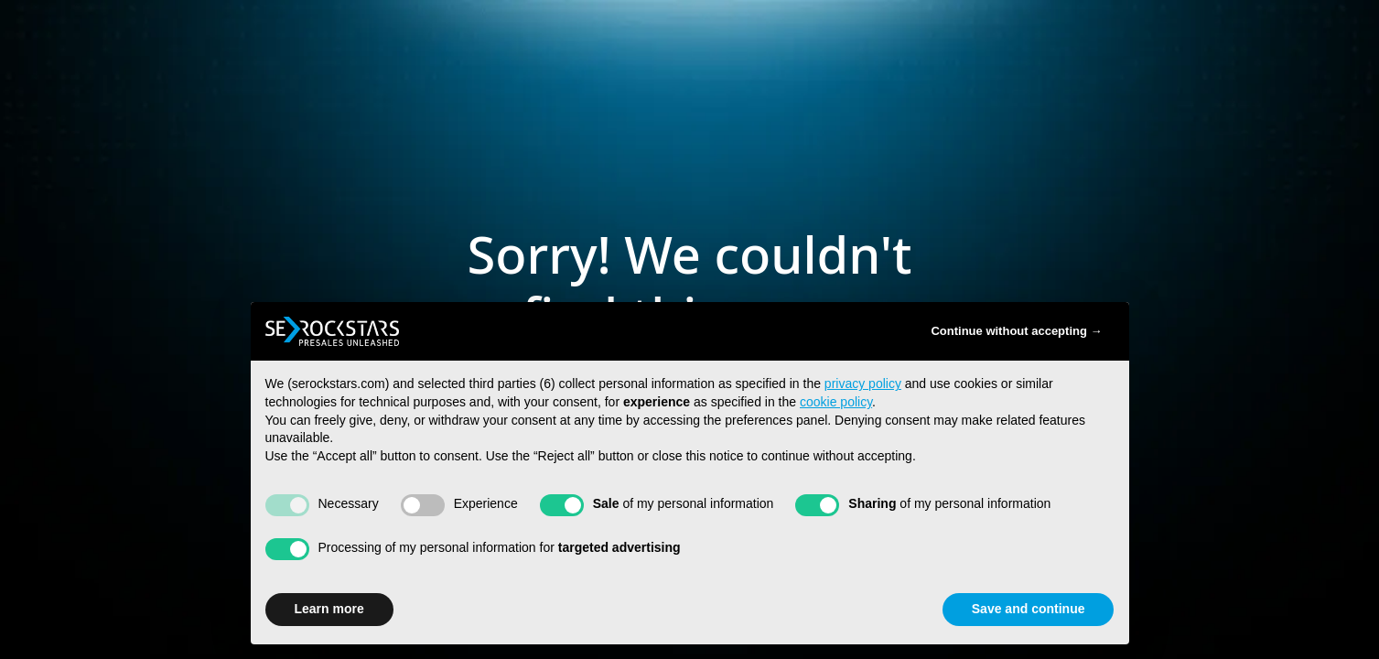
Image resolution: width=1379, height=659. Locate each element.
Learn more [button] (329, 608)
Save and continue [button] (1028, 608)
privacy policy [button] (862, 383)
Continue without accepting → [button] (1016, 331)
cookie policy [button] (836, 401)
